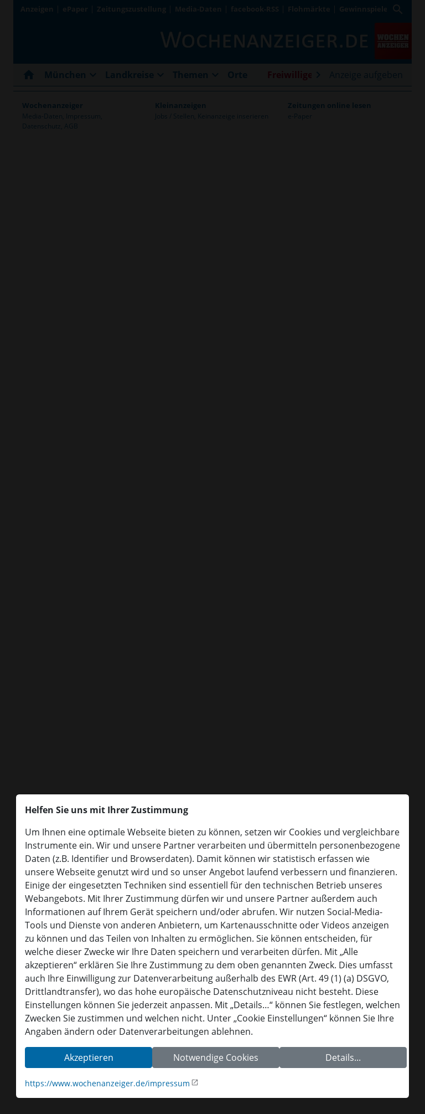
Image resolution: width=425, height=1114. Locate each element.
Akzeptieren (88, 1057)
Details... (343, 1057)
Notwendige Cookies (215, 1057)
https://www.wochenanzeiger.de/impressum (107, 1083)
